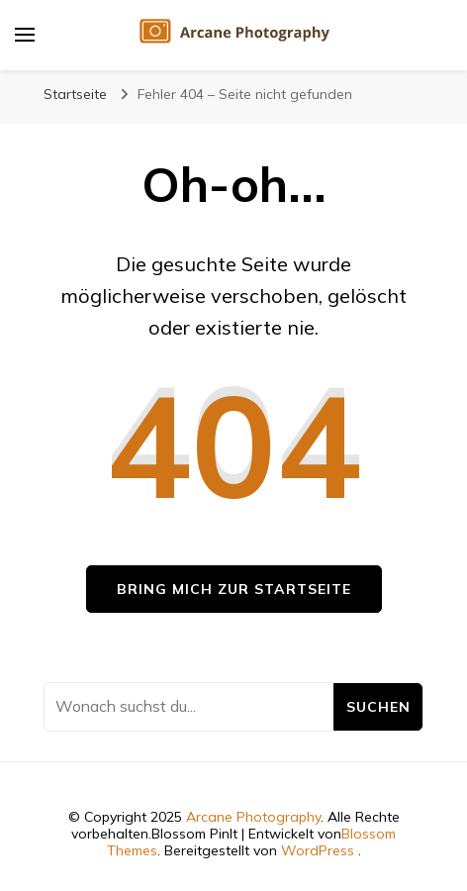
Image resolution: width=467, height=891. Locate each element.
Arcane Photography (253, 817)
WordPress (317, 850)
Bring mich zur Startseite (234, 589)
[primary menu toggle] (25, 35)
